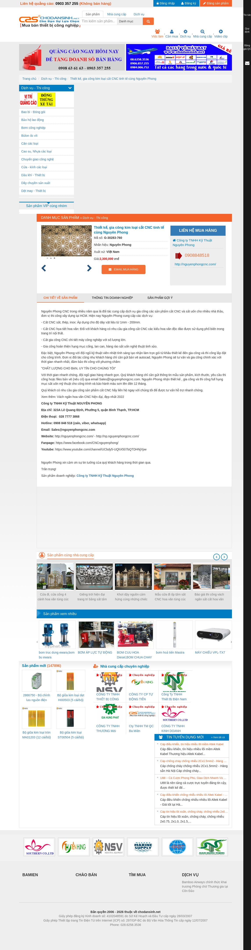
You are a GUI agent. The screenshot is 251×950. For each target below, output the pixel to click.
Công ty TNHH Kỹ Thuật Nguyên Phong (192, 242)
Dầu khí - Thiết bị (33, 175)
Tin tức (247, 15)
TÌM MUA (137, 875)
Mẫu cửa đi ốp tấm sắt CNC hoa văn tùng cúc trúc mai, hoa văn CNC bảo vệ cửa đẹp (170, 597)
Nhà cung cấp (202, 33)
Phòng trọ (97, 931)
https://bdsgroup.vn (120, 931)
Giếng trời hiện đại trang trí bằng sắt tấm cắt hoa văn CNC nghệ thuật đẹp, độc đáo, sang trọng (92, 597)
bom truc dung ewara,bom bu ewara (57, 655)
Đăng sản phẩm (216, 3)
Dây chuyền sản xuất (35, 183)
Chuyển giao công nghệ (37, 159)
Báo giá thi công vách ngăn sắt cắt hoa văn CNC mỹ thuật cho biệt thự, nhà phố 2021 (209, 597)
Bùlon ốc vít (29, 135)
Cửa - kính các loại (34, 167)
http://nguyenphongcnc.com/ (195, 264)
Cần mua (171, 33)
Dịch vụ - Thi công (53, 78)
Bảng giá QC (247, 47)
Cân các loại (29, 143)
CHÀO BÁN (86, 875)
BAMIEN (30, 875)
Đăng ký (188, 3)
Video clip (221, 33)
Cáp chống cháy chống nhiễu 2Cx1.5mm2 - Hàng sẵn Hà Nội (194, 761)
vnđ (116, 259)
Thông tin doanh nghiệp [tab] (112, 298)
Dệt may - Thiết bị (33, 191)
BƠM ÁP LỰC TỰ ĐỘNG (95, 652)
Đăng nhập (166, 3)
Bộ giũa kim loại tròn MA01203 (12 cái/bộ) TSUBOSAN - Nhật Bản (36, 735)
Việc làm (157, 33)
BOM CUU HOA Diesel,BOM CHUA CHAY (134, 655)
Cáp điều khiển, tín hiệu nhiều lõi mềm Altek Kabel (192, 744)
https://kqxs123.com (146, 931)
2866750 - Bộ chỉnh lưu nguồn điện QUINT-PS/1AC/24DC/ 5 (36, 697)
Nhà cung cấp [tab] (116, 14)
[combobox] (141, 21)
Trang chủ (29, 78)
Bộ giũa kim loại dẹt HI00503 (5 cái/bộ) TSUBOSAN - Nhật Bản (70, 697)
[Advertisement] (134, 517)
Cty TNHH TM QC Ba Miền (141, 728)
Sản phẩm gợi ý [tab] (160, 298)
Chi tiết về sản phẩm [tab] (60, 298)
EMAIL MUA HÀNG (123, 269)
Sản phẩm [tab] (93, 14)
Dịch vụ (185, 33)
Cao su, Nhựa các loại (36, 151)
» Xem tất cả (218, 737)
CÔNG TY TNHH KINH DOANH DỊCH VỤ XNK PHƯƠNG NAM (173, 728)
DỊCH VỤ (190, 875)
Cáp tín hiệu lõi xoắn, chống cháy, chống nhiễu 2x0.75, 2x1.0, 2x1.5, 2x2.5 (194, 811)
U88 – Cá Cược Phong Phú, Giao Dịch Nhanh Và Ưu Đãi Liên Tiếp (194, 778)
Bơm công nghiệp (33, 127)
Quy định (247, 30)
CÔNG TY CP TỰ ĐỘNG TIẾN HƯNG (141, 697)
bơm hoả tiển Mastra (170, 652)
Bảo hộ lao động (32, 120)
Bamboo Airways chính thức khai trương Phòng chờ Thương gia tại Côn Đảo (205, 886)
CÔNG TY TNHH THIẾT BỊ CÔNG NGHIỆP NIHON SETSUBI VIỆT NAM (108, 697)
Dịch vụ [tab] (139, 14)
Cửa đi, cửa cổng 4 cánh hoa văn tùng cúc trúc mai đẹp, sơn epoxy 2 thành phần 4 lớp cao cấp (53, 597)
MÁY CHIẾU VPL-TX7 (210, 652)
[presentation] (216, 557)
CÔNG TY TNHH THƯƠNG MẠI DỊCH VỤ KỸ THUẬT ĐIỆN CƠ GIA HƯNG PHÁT (108, 728)
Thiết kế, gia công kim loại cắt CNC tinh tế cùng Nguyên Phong (113, 78)
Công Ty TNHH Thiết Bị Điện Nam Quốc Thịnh (174, 697)
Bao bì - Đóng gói (33, 112)
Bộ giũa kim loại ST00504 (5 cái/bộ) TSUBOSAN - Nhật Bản (71, 735)
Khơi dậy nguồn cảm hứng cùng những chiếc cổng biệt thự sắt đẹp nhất (131, 597)
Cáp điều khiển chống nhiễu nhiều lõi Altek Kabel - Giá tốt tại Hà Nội (194, 794)
